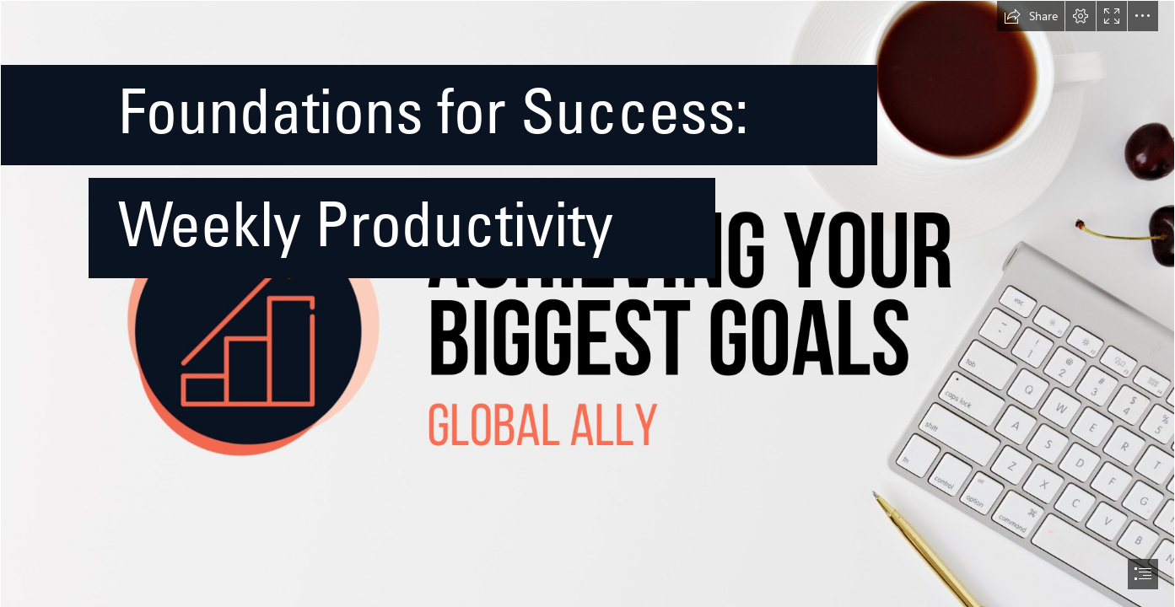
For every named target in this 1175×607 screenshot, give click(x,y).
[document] (587, 303)
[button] (1031, 16)
